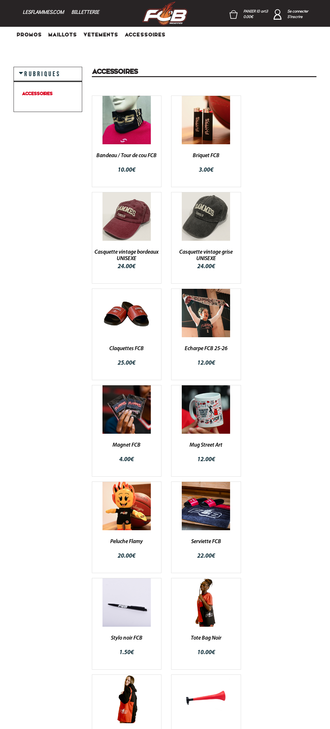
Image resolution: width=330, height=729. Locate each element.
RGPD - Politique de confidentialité (215, 675)
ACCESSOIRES (145, 34)
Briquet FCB (204, 155)
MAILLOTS (62, 34)
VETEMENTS (100, 34)
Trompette (204, 541)
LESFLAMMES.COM (43, 11)
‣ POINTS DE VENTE (112, 692)
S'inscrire (294, 16)
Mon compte (156, 658)
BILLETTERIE (85, 11)
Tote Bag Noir (282, 445)
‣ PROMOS (103, 650)
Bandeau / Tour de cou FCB (126, 155)
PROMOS (29, 34)
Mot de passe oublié (164, 667)
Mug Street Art (204, 348)
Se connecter (297, 11)
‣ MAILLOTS (104, 658)
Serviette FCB (126, 445)
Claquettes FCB (204, 252)
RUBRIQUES (42, 73)
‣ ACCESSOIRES (108, 675)
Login (149, 650)
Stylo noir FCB (204, 445)
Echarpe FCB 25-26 (282, 252)
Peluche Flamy (282, 348)
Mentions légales (213, 687)
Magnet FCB (126, 348)
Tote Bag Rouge (126, 541)
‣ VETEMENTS (105, 667)
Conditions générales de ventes (210, 657)
